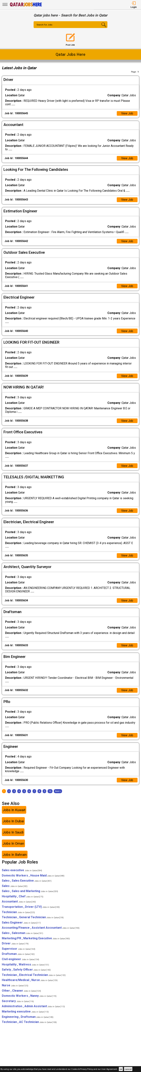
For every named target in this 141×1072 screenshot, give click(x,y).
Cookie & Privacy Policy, (82, 1069)
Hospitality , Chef (22, 897)
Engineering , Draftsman (27, 1017)
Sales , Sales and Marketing (30, 892)
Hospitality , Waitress (25, 965)
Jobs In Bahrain (15, 855)
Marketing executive (25, 1012)
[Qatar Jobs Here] (25, 6)
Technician (18, 913)
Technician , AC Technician (29, 1023)
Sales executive (22, 871)
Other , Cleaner (21, 991)
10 (50, 792)
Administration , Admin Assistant (33, 1007)
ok (121, 1069)
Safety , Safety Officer (26, 970)
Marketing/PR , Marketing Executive (36, 939)
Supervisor (18, 949)
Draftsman (18, 954)
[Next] (58, 792)
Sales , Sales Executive (27, 881)
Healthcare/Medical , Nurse (30, 981)
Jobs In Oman (13, 844)
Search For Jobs (45, 25)
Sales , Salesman (22, 934)
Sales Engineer (21, 923)
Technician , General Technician (33, 918)
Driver (15, 944)
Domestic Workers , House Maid (33, 876)
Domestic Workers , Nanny (29, 996)
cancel (128, 1069)
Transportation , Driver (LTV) (31, 907)
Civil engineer (20, 960)
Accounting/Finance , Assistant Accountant (40, 928)
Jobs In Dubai (13, 822)
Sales (15, 886)
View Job (127, 113)
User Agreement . (109, 1069)
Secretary (18, 1002)
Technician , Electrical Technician (34, 976)
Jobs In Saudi (13, 833)
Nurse (15, 986)
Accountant (19, 902)
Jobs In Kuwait (14, 811)
